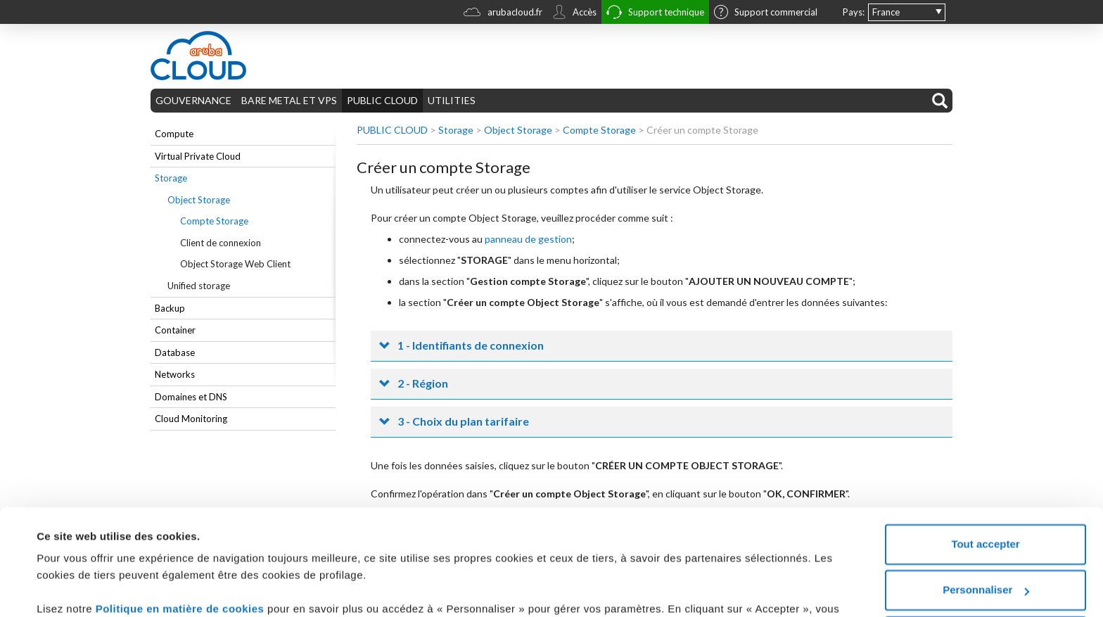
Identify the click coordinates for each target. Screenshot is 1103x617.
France (886, 12)
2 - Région (422, 383)
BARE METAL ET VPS (289, 100)
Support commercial (765, 13)
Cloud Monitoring (191, 418)
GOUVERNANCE (193, 100)
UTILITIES (452, 100)
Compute (174, 133)
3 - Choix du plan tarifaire (463, 421)
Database (175, 352)
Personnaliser (986, 515)
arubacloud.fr (503, 14)
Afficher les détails (84, 589)
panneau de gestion (528, 239)
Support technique (655, 13)
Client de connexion (220, 242)
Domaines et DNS (191, 396)
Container (175, 330)
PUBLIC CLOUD (382, 100)
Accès (574, 13)
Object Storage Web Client (235, 263)
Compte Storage (214, 221)
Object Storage (198, 199)
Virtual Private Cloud (198, 156)
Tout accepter (985, 469)
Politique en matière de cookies (181, 534)
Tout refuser (985, 561)
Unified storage (198, 285)
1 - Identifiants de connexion (470, 345)
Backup (170, 308)
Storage (171, 178)
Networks (175, 374)
